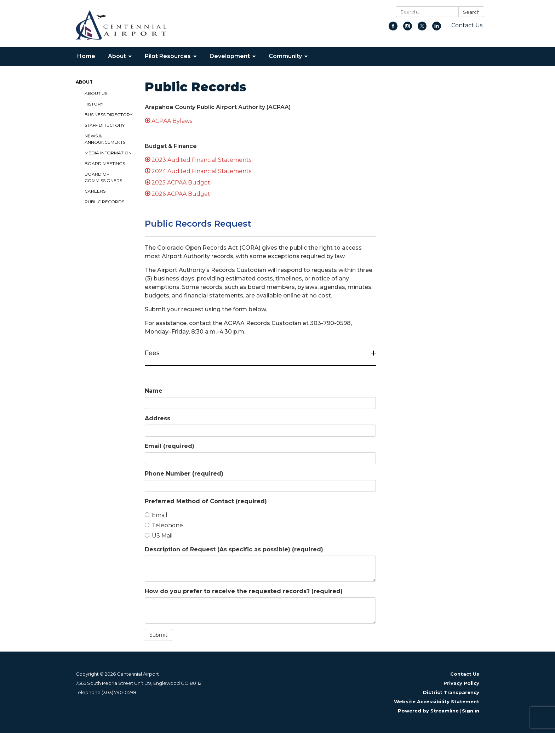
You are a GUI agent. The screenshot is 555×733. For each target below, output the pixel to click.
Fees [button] (153, 353)
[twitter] (422, 28)
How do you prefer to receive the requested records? (244, 591)
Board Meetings (105, 163)
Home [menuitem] (86, 56)
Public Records (104, 201)
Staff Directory (105, 125)
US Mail (159, 535)
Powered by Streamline (428, 711)
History (94, 104)
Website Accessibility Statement (436, 701)
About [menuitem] (117, 56)
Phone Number (184, 473)
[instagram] (407, 28)
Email (169, 446)
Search (471, 12)
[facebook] (393, 28)
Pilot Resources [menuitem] (168, 56)
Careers (95, 191)
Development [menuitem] (230, 56)
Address (157, 418)
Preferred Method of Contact (206, 501)
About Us (96, 93)
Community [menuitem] (285, 56)
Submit (158, 635)
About (84, 82)
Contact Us (466, 25)
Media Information (108, 152)
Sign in (470, 711)
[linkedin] (436, 28)
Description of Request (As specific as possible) (234, 549)
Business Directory (108, 114)
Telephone (164, 525)
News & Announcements (105, 139)
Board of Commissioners (103, 177)
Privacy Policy (461, 683)
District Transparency (451, 692)
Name (153, 390)
